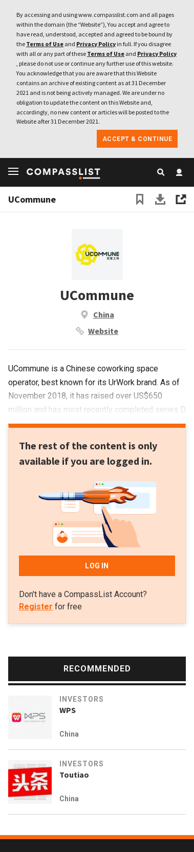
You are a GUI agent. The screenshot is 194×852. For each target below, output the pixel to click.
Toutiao (74, 774)
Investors (81, 699)
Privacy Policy (96, 44)
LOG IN (97, 566)
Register (36, 606)
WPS (67, 710)
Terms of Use (44, 44)
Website (103, 331)
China (103, 314)
